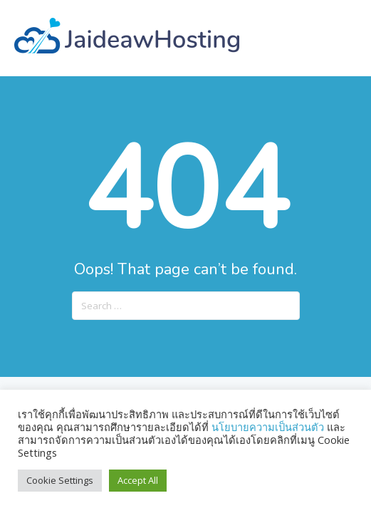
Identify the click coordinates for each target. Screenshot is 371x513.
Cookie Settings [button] (59, 480)
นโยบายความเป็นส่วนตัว (269, 427)
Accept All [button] (137, 480)
